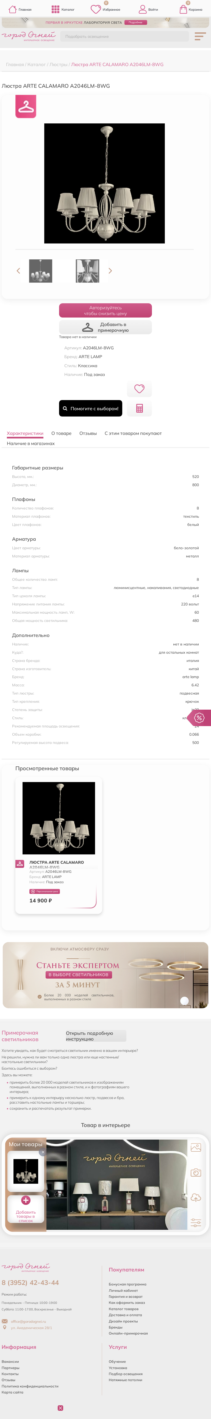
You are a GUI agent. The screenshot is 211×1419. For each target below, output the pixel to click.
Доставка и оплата (125, 1315)
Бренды (116, 1327)
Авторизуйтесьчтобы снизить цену (105, 310)
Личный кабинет (123, 1290)
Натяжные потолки (125, 1380)
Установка (118, 1368)
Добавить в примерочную (105, 327)
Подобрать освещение (87, 36)
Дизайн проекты (123, 1321)
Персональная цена (44, 892)
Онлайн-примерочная (128, 1333)
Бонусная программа (127, 1284)
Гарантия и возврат (126, 1296)
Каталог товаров (123, 1309)
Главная (20, 9)
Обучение (117, 1361)
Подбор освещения (126, 1374)
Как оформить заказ (127, 1302)
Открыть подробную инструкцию (89, 1036)
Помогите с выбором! (90, 408)
